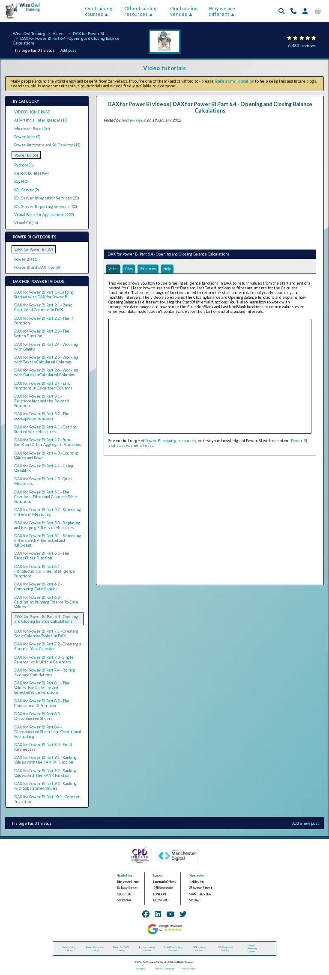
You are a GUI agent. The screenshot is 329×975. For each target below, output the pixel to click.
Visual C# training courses (251, 948)
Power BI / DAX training (121, 948)
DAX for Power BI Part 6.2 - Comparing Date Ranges (38, 586)
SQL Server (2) (26, 189)
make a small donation (234, 81)
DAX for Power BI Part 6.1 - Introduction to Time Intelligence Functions (44, 571)
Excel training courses (68, 948)
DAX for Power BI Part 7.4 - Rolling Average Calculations (44, 672)
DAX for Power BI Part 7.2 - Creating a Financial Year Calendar (47, 646)
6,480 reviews (302, 45)
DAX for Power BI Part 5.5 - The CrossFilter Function (41, 555)
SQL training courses (199, 948)
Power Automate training (95, 948)
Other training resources (140, 11)
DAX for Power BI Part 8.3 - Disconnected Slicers (38, 716)
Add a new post (305, 823)
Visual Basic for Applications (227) (44, 214)
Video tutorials (164, 68)
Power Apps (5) (27, 136)
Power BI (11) (26, 259)
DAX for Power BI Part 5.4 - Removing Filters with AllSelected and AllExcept (47, 540)
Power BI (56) (26, 155)
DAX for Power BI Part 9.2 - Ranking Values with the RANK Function (45, 773)
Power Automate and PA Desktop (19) (47, 145)
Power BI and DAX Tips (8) (37, 267)
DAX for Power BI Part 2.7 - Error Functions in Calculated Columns (43, 385)
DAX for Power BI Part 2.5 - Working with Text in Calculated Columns (46, 359)
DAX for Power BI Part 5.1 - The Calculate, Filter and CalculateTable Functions (45, 497)
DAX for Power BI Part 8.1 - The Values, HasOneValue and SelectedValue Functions (41, 688)
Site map (140, 968)
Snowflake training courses (173, 948)
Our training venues (183, 11)
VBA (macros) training (225, 948)
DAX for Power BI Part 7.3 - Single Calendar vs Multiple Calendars (44, 659)
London (157, 875)
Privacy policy (189, 968)
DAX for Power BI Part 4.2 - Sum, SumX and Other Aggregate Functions (47, 442)
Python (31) (24, 165)
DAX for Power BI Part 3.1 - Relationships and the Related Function (41, 401)
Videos (59, 33)
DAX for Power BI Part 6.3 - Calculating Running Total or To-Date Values (46, 602)
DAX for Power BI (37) (34, 249)
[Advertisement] (210, 184)
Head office (124, 875)
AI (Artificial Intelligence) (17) (41, 120)
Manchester (196, 875)
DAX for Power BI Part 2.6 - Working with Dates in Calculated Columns (46, 372)
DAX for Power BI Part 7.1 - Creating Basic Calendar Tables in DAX (46, 633)
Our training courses (98, 11)
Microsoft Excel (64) (32, 128)
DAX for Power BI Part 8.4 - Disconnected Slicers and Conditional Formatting (47, 732)
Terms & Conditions (164, 968)
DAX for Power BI (88, 33)
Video (113, 269)
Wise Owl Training (29, 33)
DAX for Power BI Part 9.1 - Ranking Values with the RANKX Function (45, 759)
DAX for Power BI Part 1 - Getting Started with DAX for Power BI (44, 294)
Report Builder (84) (31, 173)
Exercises (150, 269)
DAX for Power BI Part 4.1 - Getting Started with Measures (45, 429)
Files (130, 269)
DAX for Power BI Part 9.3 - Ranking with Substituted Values (45, 786)
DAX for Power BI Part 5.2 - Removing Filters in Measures (47, 512)
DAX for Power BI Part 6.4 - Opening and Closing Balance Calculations (46, 619)
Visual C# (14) (26, 222)
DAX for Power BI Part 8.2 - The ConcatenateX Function (41, 703)
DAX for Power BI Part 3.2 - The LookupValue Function (41, 416)
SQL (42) (21, 181)
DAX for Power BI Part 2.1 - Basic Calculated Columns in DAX (43, 307)
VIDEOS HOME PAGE (32, 112)
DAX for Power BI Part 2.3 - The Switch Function (41, 333)
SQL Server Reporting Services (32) (45, 206)
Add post (68, 50)
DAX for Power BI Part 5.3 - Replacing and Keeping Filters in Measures (47, 525)
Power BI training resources (170, 441)
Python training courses (147, 948)
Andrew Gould (133, 120)
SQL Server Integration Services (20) (46, 198)
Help (170, 269)
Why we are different (222, 11)
